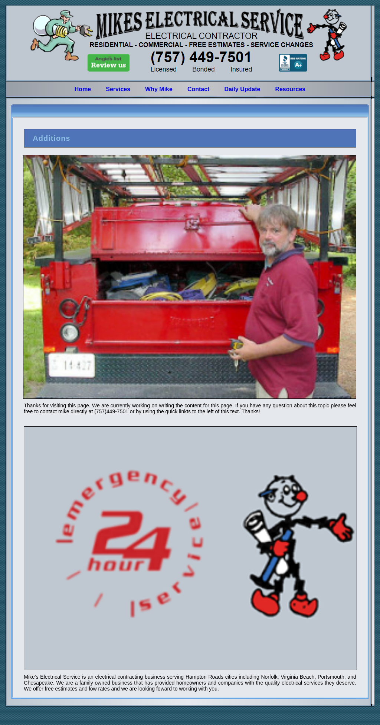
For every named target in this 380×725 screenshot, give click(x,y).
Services (118, 89)
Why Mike (159, 89)
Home (83, 89)
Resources (290, 89)
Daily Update (242, 89)
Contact (198, 89)
